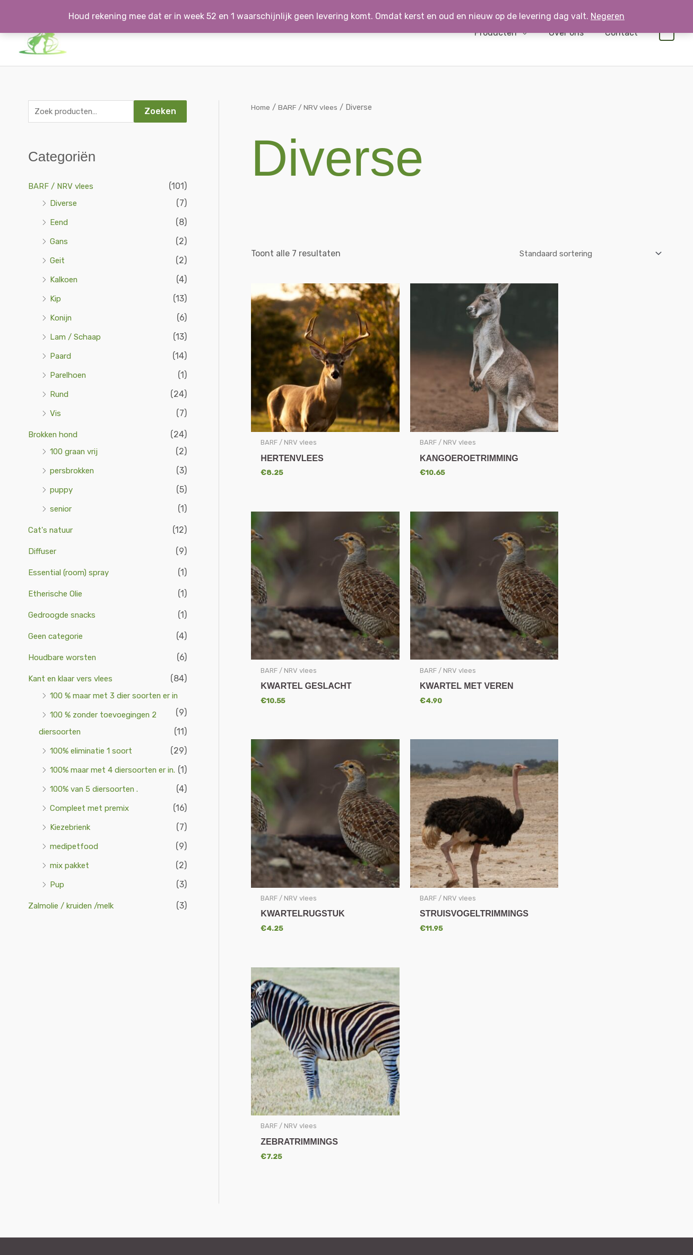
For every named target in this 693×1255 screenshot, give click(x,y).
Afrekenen (561, 1079)
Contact (623, 33)
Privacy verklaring (446, 1094)
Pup (57, 920)
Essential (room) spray (71, 574)
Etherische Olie (58, 595)
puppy (62, 491)
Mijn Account (565, 1064)
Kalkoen (65, 281)
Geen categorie (58, 638)
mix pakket (71, 901)
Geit (58, 262)
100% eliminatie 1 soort (95, 769)
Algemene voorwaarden (456, 1079)
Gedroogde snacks (65, 616)
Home (261, 107)
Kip (56, 300)
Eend (60, 224)
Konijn (62, 319)
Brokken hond (55, 436)
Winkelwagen (565, 1094)
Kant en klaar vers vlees (75, 680)
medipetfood (76, 882)
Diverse (65, 205)
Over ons (572, 33)
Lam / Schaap (77, 338)
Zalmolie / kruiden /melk (76, 941)
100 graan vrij (77, 453)
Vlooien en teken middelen (333, 1183)
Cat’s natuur (309, 1094)
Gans (60, 243)
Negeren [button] (608, 16)
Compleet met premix (92, 843)
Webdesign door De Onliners (143, 1241)
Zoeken (160, 112)
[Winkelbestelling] (580, 254)
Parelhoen (70, 376)
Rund (60, 396)
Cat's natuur (53, 531)
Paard (61, 357)
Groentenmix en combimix (333, 1124)
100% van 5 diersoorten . (98, 824)
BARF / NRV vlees (63, 188)
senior (62, 510)
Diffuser (43, 553)
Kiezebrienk (73, 863)
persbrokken (74, 472)
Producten (506, 33)
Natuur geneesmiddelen (329, 1168)
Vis (56, 415)
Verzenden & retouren (453, 1064)
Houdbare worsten (65, 659)
